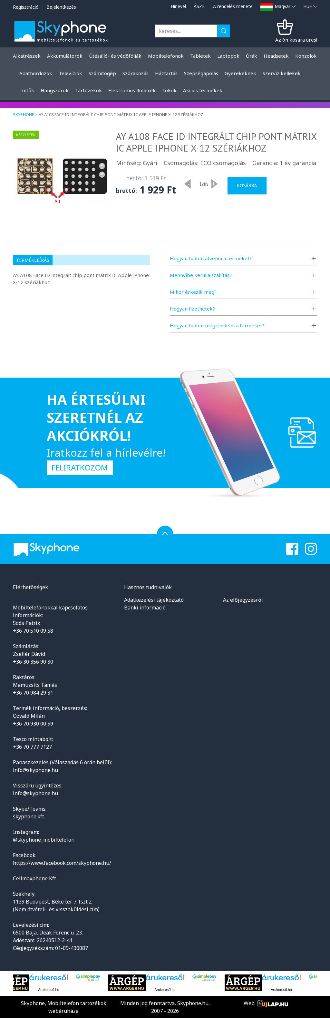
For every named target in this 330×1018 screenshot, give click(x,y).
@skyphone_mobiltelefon (43, 839)
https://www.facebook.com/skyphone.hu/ (62, 862)
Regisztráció (26, 7)
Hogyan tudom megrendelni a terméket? (217, 325)
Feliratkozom (80, 467)
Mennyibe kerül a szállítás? (201, 275)
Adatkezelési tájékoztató (154, 599)
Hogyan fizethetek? (192, 308)
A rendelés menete (233, 6)
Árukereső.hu (48, 990)
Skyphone (23, 114)
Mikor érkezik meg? (193, 292)
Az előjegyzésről (243, 599)
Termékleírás (32, 260)
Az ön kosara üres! (296, 39)
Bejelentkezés (61, 7)
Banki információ (145, 607)
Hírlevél (178, 6)
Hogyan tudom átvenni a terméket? (211, 258)
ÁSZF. (199, 6)
